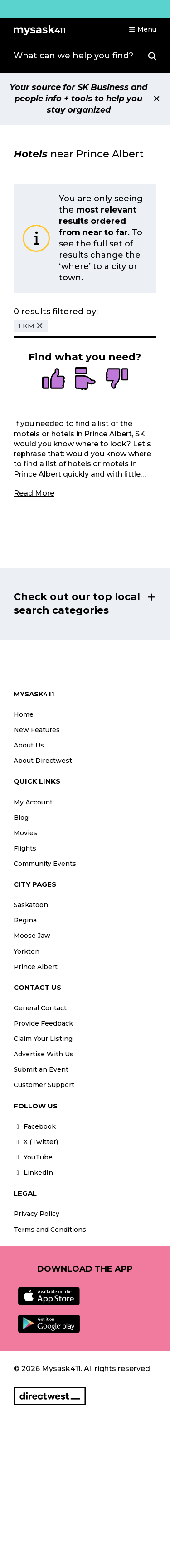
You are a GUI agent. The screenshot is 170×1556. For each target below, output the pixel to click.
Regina (25, 920)
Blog (21, 817)
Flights (25, 848)
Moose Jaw (32, 936)
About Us (29, 745)
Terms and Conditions (50, 1229)
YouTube (33, 1157)
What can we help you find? (73, 56)
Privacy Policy (36, 1214)
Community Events (45, 864)
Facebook (35, 1126)
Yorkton (26, 951)
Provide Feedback (43, 1023)
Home (24, 714)
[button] (142, 29)
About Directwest (43, 761)
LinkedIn (33, 1172)
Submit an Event (41, 1069)
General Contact (40, 1008)
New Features (37, 730)
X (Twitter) (36, 1142)
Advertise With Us (43, 1054)
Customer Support (44, 1085)
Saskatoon (31, 905)
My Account (33, 802)
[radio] (53, 379)
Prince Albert (36, 967)
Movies (25, 833)
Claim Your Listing (43, 1039)
